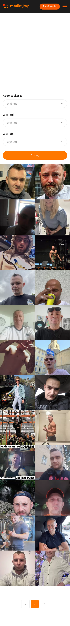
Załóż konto (50, 6)
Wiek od (8, 114)
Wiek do (8, 133)
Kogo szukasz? (12, 95)
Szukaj (35, 155)
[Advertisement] (35, 50)
